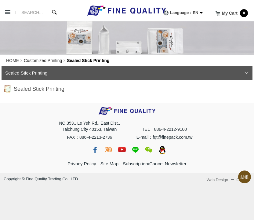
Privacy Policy (81, 163)
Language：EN (179, 13)
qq (162, 150)
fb (95, 150)
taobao (108, 150)
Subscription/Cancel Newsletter (154, 163)
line (135, 150)
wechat (149, 150)
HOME (12, 60)
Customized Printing (43, 60)
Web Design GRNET (228, 180)
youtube (122, 150)
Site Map (109, 163)
